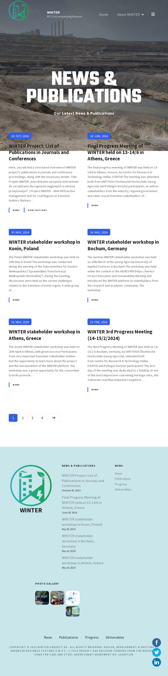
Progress (121, 484)
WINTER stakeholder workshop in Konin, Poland (82, 522)
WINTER (53, 12)
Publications (37, 210)
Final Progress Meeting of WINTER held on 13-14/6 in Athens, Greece (82, 502)
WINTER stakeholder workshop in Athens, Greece (82, 560)
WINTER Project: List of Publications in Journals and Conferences (83, 480)
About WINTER (129, 14)
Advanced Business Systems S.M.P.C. (39, 650)
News (16, 210)
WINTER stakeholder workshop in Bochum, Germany (78, 541)
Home (104, 14)
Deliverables (123, 489)
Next (53, 418)
